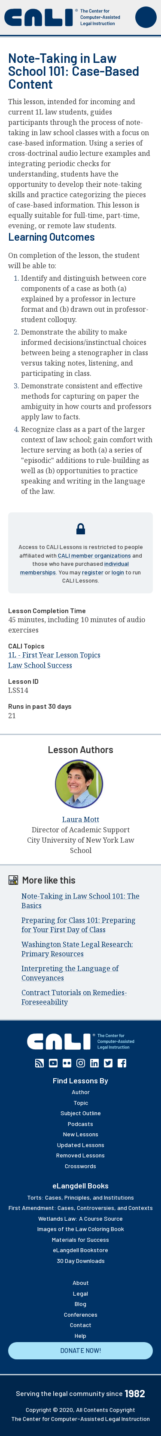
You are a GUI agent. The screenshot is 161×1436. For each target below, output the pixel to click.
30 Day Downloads (81, 1260)
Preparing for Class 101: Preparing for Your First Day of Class (78, 924)
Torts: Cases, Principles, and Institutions (80, 1197)
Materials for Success (80, 1239)
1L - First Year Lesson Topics (54, 655)
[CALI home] (62, 17)
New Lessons (80, 1134)
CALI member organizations (94, 555)
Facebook (122, 1063)
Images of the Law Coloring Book (80, 1228)
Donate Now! (80, 1350)
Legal (80, 1293)
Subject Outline (81, 1113)
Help (80, 1335)
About (81, 1282)
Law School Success (40, 665)
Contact (80, 1324)
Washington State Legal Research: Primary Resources (77, 949)
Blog (80, 1303)
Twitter (108, 1063)
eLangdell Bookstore (80, 1249)
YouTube (53, 1063)
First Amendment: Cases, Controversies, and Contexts (81, 1207)
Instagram (80, 1063)
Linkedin (94, 1063)
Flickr (67, 1063)
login (118, 572)
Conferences (80, 1314)
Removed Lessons (80, 1155)
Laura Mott (80, 819)
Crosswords (80, 1165)
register (92, 572)
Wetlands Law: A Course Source (80, 1218)
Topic (80, 1102)
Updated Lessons (80, 1144)
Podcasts (80, 1123)
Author (81, 1091)
